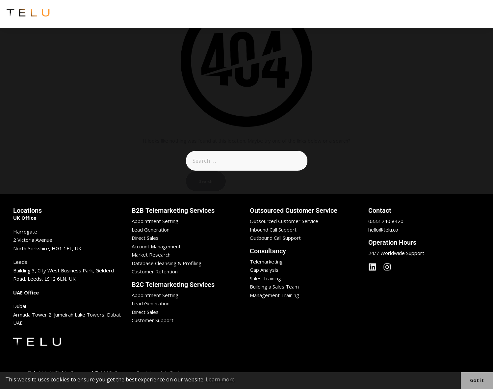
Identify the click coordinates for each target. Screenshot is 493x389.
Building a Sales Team (274, 286)
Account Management (156, 246)
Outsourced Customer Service (284, 221)
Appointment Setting (155, 221)
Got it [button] (477, 380)
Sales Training (265, 278)
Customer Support (152, 320)
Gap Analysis (264, 269)
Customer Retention (155, 271)
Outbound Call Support (275, 238)
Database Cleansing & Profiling (166, 263)
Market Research (151, 254)
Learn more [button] (220, 379)
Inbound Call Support (273, 229)
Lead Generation (150, 229)
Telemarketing (266, 261)
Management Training (274, 295)
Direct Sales (145, 238)
